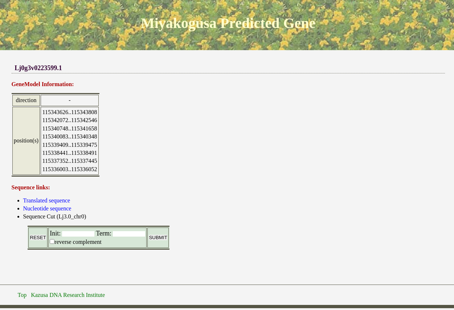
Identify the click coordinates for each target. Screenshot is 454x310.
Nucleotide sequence (47, 208)
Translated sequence (46, 200)
